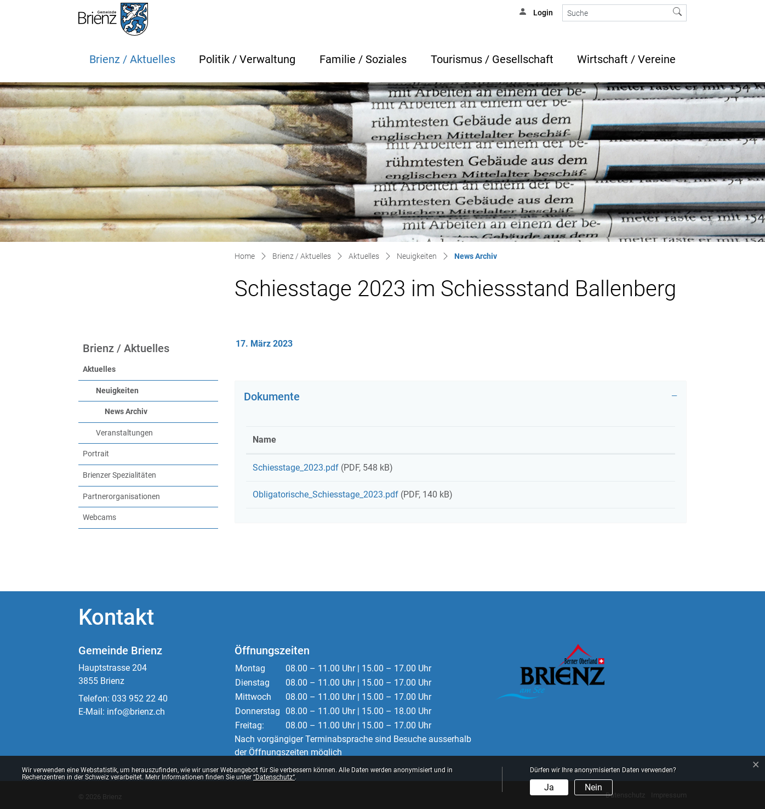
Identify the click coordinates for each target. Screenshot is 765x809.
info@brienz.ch (136, 711)
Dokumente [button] (272, 396)
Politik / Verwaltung (247, 59)
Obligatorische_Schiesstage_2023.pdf (325, 498)
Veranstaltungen (124, 433)
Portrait (96, 454)
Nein (593, 787)
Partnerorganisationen (121, 496)
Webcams (99, 517)
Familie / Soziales (363, 59)
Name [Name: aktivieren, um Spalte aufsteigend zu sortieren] (264, 439)
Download (625, 469)
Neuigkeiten (117, 390)
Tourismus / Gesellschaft (492, 59)
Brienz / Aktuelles (132, 59)
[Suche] (615, 12)
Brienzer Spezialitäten (119, 475)
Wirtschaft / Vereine (626, 59)
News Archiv (149, 410)
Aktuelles (99, 369)
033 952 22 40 (140, 698)
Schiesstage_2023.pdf (296, 467)
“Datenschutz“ (274, 777)
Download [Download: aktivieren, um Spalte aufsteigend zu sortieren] (601, 439)
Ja (549, 787)
